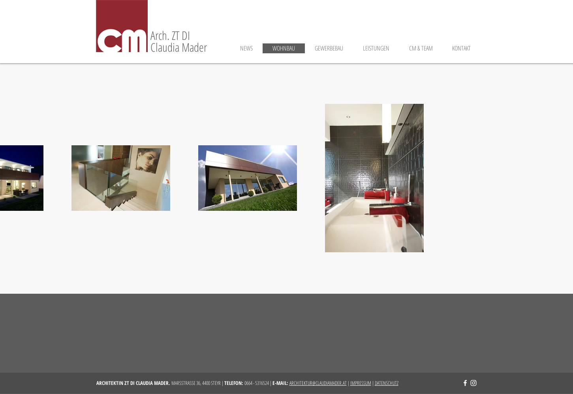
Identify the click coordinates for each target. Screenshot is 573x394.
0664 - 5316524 (256, 382)
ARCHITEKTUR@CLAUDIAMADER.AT (318, 382)
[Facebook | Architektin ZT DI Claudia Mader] (465, 383)
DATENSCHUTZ (386, 382)
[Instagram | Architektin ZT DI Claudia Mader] (473, 383)
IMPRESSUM (360, 382)
